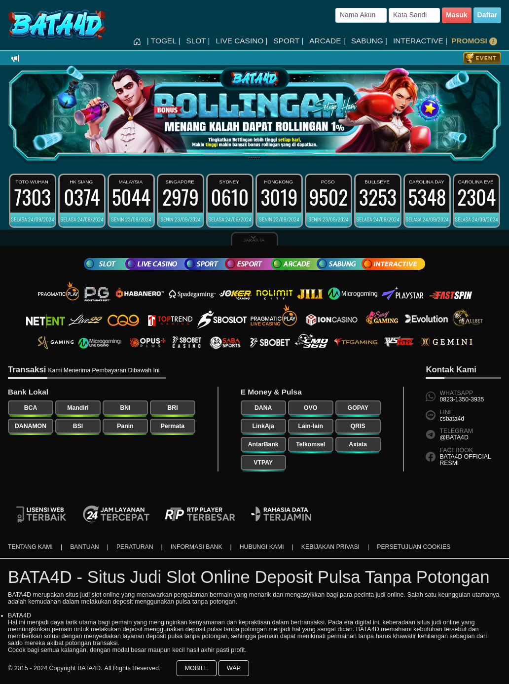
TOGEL (164, 40)
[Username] (361, 15)
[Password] (414, 15)
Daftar (487, 15)
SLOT (198, 40)
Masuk (457, 15)
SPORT (289, 40)
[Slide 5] (257, 158)
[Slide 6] (259, 158)
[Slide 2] (252, 158)
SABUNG (369, 40)
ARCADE (327, 40)
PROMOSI (474, 40)
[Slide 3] (253, 158)
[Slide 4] (255, 158)
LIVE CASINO (242, 40)
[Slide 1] (250, 158)
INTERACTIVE (420, 40)
